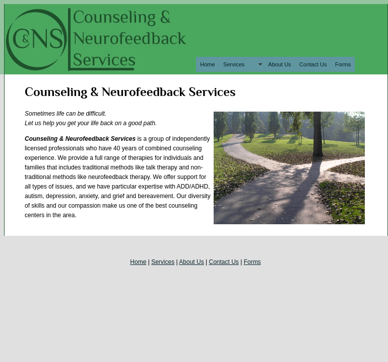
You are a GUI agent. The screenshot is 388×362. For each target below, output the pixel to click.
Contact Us (313, 64)
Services (241, 64)
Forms (343, 64)
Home (207, 64)
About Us (279, 64)
